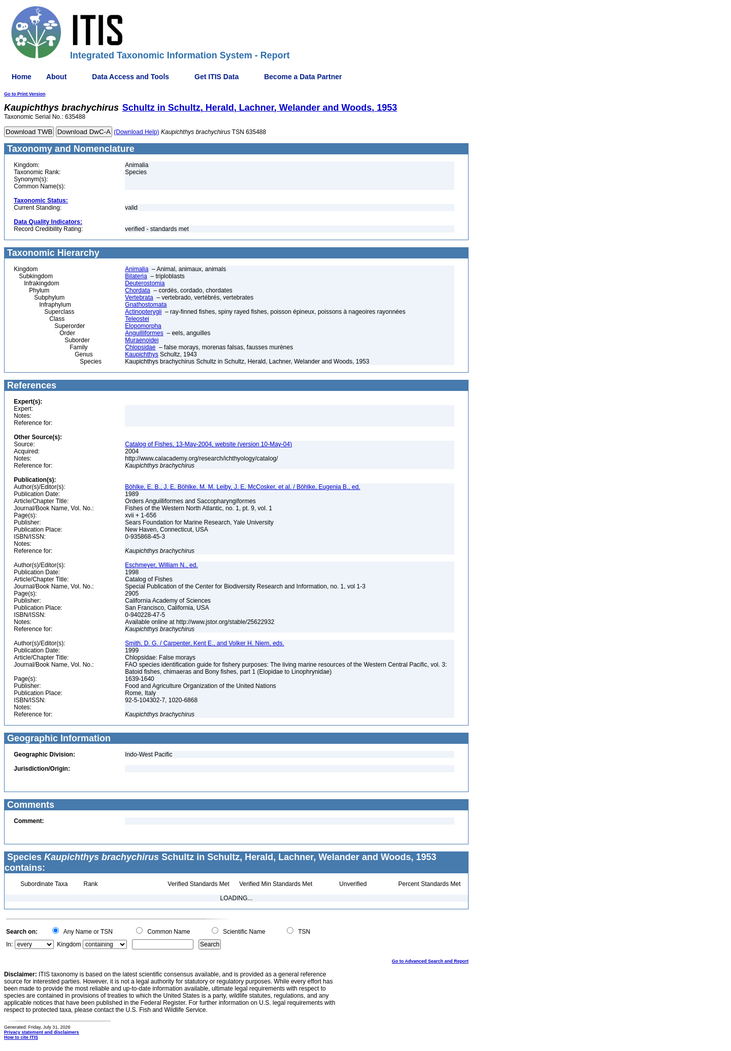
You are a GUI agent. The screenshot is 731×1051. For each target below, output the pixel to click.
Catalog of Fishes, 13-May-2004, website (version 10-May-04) (208, 444)
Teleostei (137, 318)
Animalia (136, 269)
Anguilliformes (144, 333)
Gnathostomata (146, 304)
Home (21, 77)
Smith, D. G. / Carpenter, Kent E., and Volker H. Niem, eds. (204, 643)
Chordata (137, 290)
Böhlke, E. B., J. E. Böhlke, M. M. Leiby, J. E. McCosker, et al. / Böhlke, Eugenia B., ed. (242, 486)
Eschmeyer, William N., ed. (161, 565)
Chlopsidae (140, 347)
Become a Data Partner (303, 77)
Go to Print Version (25, 93)
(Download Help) (136, 132)
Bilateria (136, 276)
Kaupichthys (141, 354)
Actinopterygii (143, 311)
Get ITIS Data (216, 77)
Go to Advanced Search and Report (430, 961)
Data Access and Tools (130, 77)
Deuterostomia (144, 283)
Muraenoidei (141, 340)
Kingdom (69, 944)
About (56, 77)
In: (9, 944)
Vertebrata (139, 297)
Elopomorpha (143, 326)
